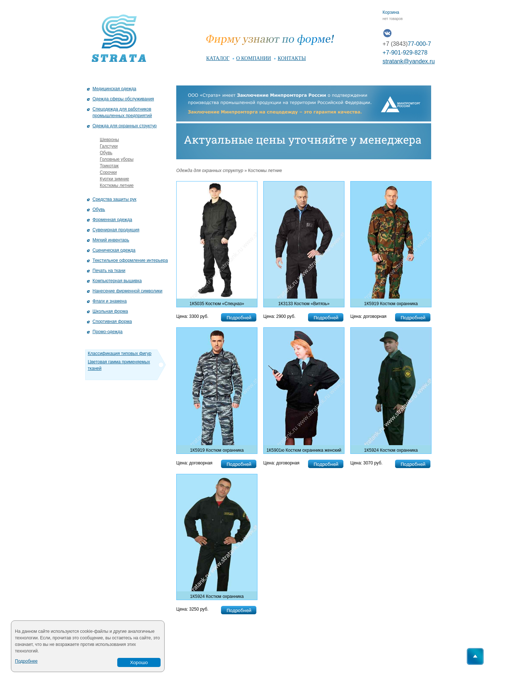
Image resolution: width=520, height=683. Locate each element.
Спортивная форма (112, 321)
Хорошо (139, 662)
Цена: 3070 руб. (366, 463)
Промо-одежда (107, 331)
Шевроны (109, 139)
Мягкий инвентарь (110, 240)
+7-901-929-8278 (405, 52)
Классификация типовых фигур (119, 353)
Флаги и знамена (109, 301)
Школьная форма (110, 311)
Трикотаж (109, 165)
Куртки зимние (114, 178)
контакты (292, 58)
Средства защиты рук (114, 199)
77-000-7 (407, 44)
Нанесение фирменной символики (127, 290)
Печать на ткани (108, 270)
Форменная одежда (112, 219)
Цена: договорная (368, 316)
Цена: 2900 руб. (279, 316)
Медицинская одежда (114, 88)
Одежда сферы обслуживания (123, 98)
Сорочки (108, 172)
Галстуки (109, 146)
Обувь (106, 152)
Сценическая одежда (113, 250)
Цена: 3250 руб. (192, 609)
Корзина (409, 16)
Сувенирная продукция (115, 229)
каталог (217, 58)
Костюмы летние (117, 185)
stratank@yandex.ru (409, 61)
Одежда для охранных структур (124, 125)
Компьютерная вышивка (117, 280)
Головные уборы (117, 159)
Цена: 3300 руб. (192, 316)
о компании (253, 58)
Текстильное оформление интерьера (130, 260)
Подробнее (26, 661)
